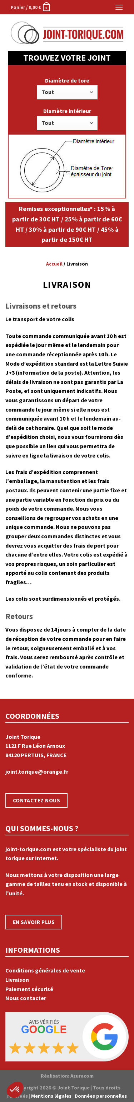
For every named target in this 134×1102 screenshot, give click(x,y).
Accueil (54, 264)
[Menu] (118, 7)
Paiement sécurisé (29, 989)
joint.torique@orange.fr (36, 771)
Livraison (17, 979)
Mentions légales (51, 1096)
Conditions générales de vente (45, 970)
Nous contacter (25, 998)
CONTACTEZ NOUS (36, 800)
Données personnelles (101, 1096)
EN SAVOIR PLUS (34, 922)
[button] (15, 1089)
